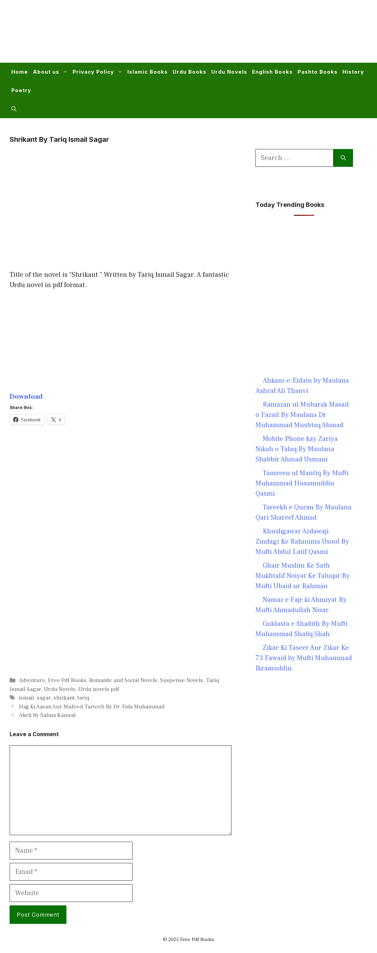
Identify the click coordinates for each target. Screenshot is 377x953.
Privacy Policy (99, 72)
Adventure (32, 680)
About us (51, 72)
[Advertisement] (242, 35)
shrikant (64, 698)
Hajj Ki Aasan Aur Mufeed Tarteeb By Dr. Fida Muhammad (91, 706)
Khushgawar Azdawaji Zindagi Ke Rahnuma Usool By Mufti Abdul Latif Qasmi (302, 541)
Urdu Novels (229, 72)
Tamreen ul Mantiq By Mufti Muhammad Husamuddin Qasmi (302, 483)
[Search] (343, 158)
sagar (44, 698)
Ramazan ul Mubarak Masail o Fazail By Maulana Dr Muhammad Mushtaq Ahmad (302, 415)
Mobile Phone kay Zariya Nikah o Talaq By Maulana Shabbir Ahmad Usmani (296, 449)
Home (19, 72)
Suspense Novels (181, 680)
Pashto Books (318, 72)
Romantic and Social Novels (123, 680)
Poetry (21, 90)
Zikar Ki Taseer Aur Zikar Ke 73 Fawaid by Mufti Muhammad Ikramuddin (303, 658)
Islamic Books (147, 72)
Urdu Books (189, 72)
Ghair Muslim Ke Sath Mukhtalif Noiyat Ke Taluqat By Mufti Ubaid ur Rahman (302, 576)
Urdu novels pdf (98, 689)
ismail (26, 698)
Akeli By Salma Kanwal (47, 715)
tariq (83, 698)
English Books (272, 72)
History (353, 72)
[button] (14, 109)
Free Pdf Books (67, 680)
